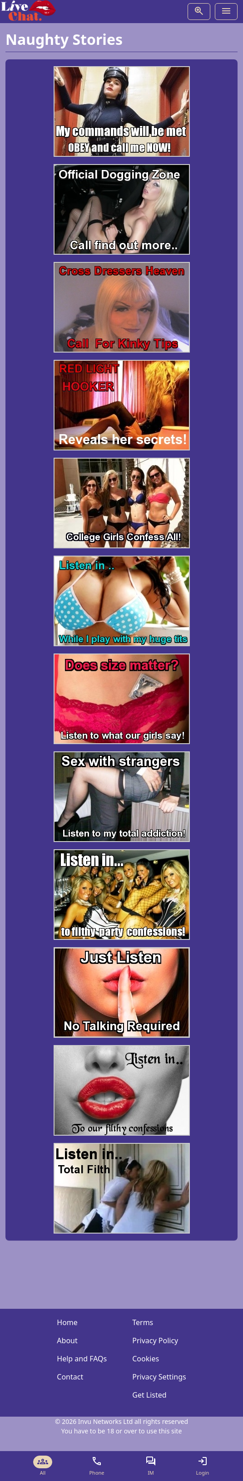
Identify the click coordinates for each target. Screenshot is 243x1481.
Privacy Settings (159, 1377)
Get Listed (149, 1395)
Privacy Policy (155, 1340)
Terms (142, 1322)
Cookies (145, 1359)
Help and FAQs (82, 1359)
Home (67, 1322)
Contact (70, 1377)
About (67, 1340)
